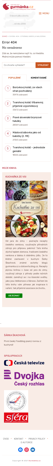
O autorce (26, 442)
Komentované (39, 78)
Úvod (6, 438)
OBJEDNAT (14, 295)
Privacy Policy (37, 438)
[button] (44, 13)
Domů (4, 36)
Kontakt (18, 438)
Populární (14, 78)
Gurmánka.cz (35, 461)
